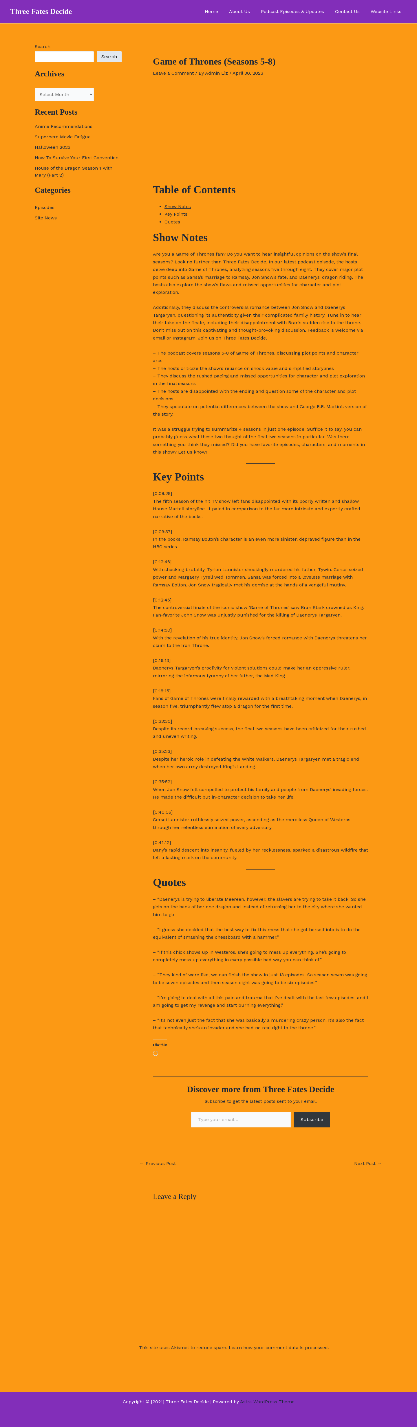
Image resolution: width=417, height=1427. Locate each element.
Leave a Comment (173, 73)
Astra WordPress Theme (267, 1401)
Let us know (192, 452)
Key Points (175, 214)
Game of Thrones (195, 254)
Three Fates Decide (41, 11)
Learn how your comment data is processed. (279, 1347)
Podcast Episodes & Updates (296, 11)
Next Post (368, 1163)
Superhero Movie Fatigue (63, 137)
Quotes (172, 222)
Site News (46, 218)
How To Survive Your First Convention (76, 157)
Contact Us (350, 11)
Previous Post (158, 1163)
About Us (245, 11)
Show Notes (177, 206)
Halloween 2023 (52, 147)
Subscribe (312, 1119)
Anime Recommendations (63, 126)
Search (42, 46)
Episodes (44, 207)
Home (219, 11)
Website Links (387, 11)
